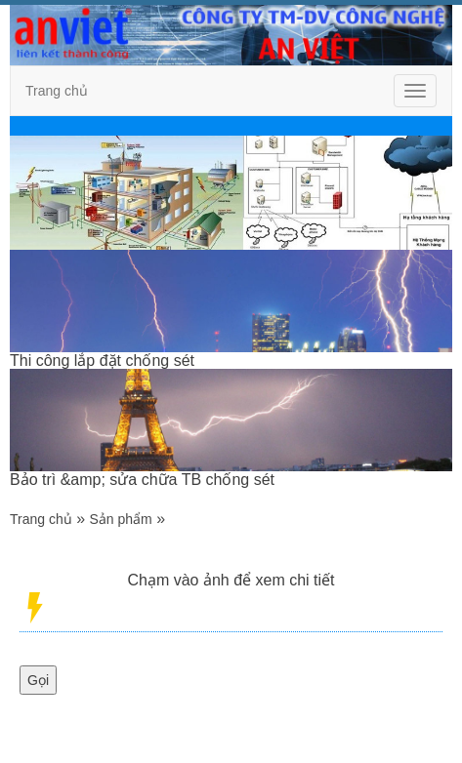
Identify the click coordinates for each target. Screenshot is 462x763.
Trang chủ (56, 91)
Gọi (38, 680)
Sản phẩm (121, 519)
